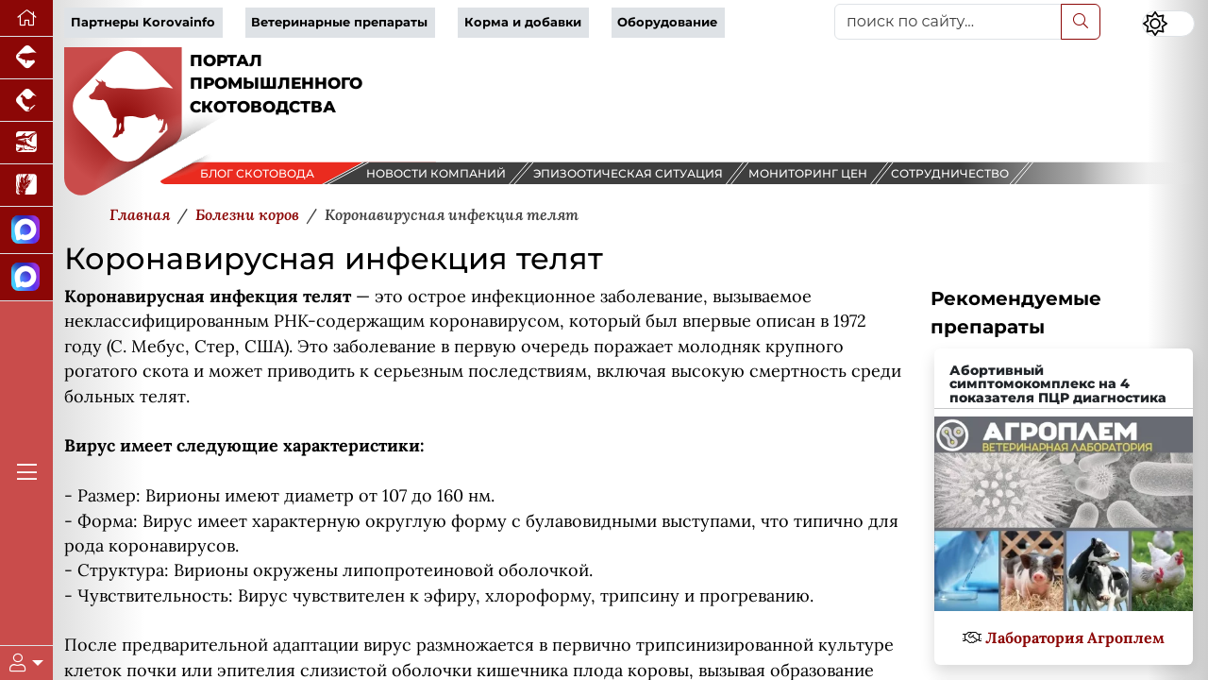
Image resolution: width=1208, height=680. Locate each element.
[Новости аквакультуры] (26, 143)
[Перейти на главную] (26, 18)
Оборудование (667, 22)
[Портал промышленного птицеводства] (26, 100)
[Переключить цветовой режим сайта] (1168, 23)
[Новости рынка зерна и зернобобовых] (26, 185)
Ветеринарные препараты (339, 22)
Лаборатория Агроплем (1075, 637)
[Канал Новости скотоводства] (26, 230)
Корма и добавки (522, 22)
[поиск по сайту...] (948, 22)
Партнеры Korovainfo (143, 22)
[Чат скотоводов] (26, 277)
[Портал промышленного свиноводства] (26, 58)
